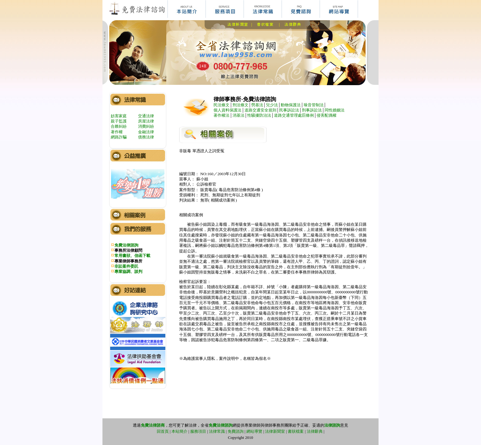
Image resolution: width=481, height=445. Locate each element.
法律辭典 (315, 431)
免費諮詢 (236, 431)
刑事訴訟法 (312, 110)
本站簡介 (179, 431)
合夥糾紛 (119, 126)
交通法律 (146, 116)
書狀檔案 (296, 431)
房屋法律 (146, 121)
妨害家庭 (119, 116)
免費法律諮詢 (126, 245)
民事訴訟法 (289, 110)
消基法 (238, 115)
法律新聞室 (275, 431)
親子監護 (119, 121)
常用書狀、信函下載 (132, 255)
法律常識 (217, 431)
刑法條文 (240, 105)
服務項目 (198, 431)
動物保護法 (291, 105)
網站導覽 (254, 431)
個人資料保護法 (227, 110)
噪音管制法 (314, 105)
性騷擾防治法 (259, 115)
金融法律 (146, 132)
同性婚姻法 (334, 110)
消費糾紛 (146, 126)
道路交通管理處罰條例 (294, 115)
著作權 (117, 132)
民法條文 (221, 105)
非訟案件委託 (126, 266)
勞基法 (257, 105)
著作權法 (221, 115)
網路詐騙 (119, 137)
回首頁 (163, 431)
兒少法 (272, 105)
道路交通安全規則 (260, 110)
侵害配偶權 (327, 115)
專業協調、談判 (128, 271)
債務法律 (146, 137)
